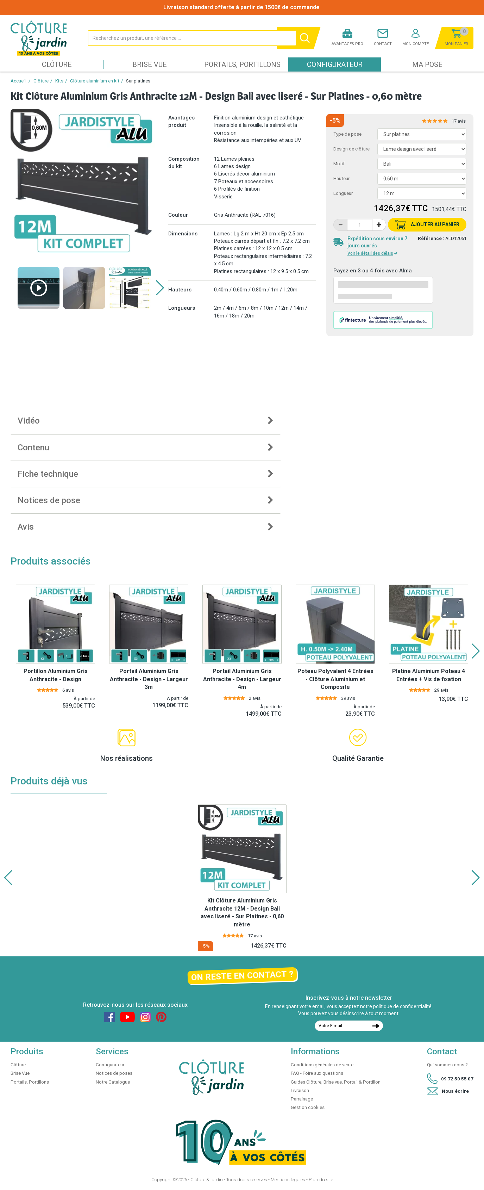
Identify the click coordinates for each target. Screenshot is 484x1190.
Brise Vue (149, 64)
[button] (160, 288)
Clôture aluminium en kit (94, 81)
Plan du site (321, 1179)
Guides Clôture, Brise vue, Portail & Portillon (336, 1082)
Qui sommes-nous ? (447, 1064)
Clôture (57, 64)
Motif (339, 163)
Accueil (18, 81)
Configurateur (335, 64)
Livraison (300, 1090)
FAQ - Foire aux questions (317, 1073)
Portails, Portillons (242, 64)
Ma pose (427, 64)
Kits (59, 81)
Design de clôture (351, 149)
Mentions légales (288, 1179)
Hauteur (341, 178)
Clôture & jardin (206, 1179)
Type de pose (347, 134)
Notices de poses (114, 1073)
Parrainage (302, 1099)
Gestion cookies (308, 1107)
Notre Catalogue (113, 1082)
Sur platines (138, 81)
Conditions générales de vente (322, 1064)
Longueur (343, 193)
